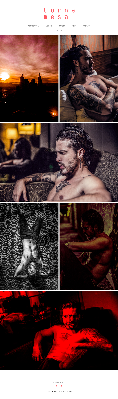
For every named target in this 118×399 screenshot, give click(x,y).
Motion (49, 26)
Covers (62, 26)
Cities (74, 26)
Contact (86, 26)
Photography (33, 26)
